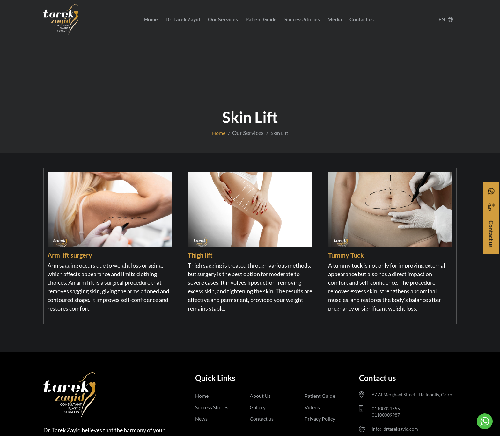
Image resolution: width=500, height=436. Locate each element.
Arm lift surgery (70, 255)
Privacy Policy (320, 419)
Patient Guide (261, 19)
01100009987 (386, 415)
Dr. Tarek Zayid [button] (182, 19)
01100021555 (386, 408)
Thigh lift (200, 255)
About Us (260, 396)
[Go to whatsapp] (485, 421)
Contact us (361, 19)
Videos (312, 407)
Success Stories (302, 19)
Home (151, 19)
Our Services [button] (223, 19)
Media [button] (334, 19)
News (201, 419)
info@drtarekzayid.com (395, 429)
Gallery (258, 407)
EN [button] (445, 19)
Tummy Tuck (346, 255)
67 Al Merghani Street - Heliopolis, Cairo (412, 394)
